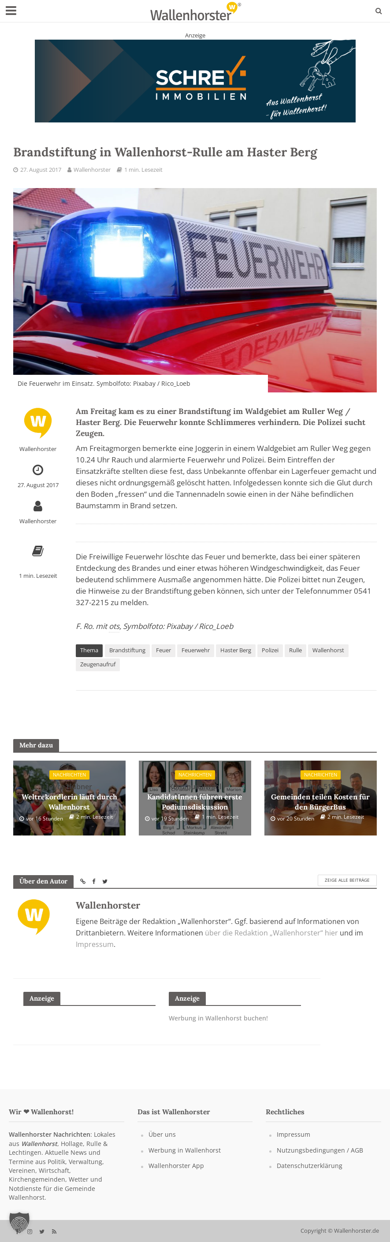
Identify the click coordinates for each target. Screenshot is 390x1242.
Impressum (95, 944)
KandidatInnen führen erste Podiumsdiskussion (195, 797)
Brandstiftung (127, 650)
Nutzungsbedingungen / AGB (320, 1150)
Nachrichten (69, 776)
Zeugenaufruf (97, 664)
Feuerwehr (196, 650)
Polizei (270, 650)
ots (114, 626)
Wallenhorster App (176, 1165)
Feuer (163, 650)
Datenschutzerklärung (309, 1165)
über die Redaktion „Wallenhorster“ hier (271, 933)
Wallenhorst (328, 650)
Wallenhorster (92, 170)
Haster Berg (235, 650)
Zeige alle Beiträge (347, 880)
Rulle (295, 650)
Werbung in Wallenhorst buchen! (218, 1018)
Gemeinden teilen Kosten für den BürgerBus (320, 797)
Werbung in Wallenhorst (185, 1150)
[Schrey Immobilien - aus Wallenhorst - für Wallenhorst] (195, 80)
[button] (19, 1222)
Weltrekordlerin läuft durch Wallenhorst (69, 797)
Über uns (162, 1134)
